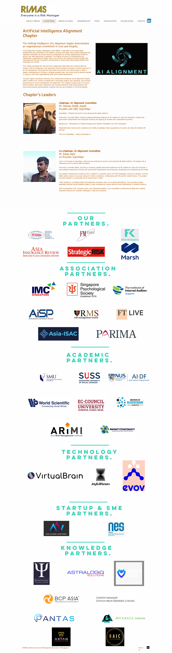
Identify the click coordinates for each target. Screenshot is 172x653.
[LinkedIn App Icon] (149, 21)
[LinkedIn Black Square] (148, 647)
